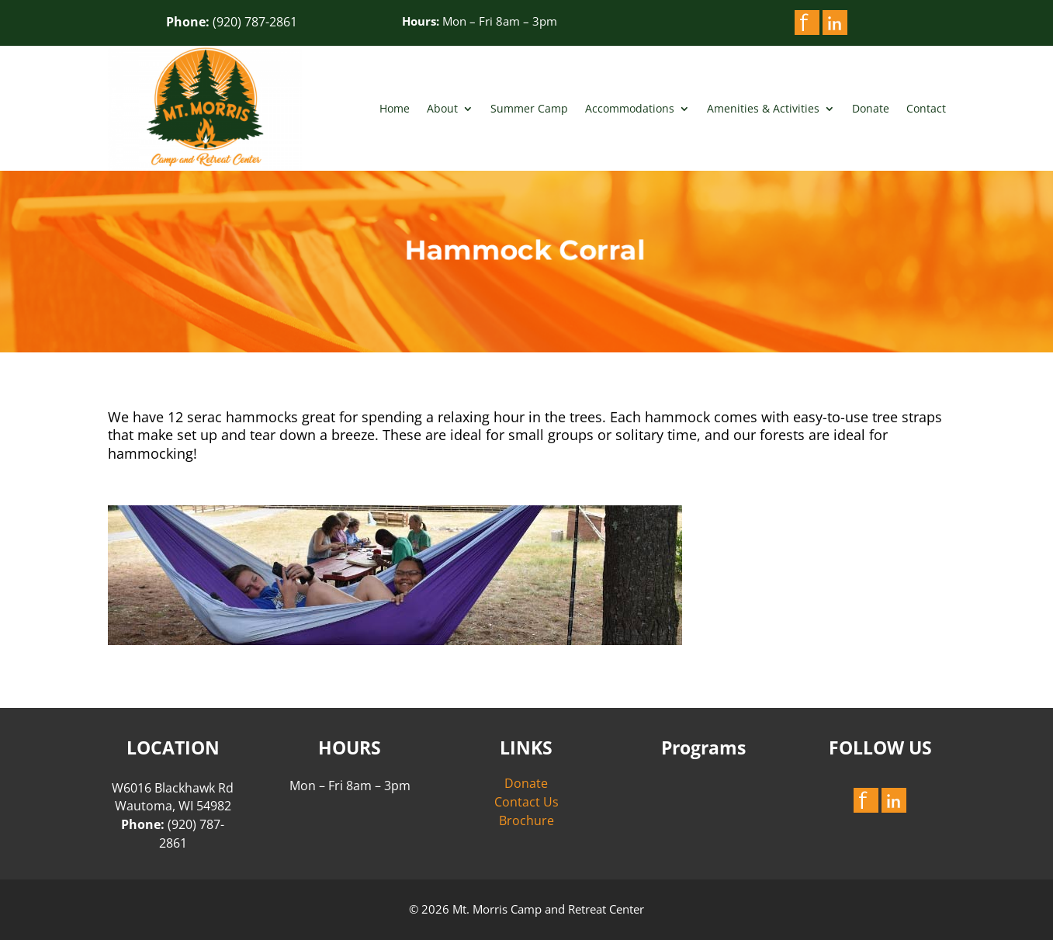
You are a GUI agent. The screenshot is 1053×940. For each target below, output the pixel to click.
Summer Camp (529, 108)
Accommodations (629, 108)
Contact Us (526, 801)
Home (394, 108)
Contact (926, 108)
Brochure (526, 820)
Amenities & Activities (763, 108)
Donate (870, 108)
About (442, 108)
